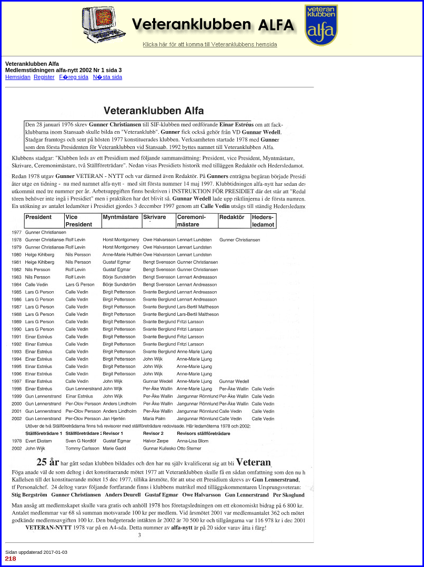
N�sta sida (107, 77)
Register (44, 77)
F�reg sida (73, 77)
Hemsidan (18, 77)
